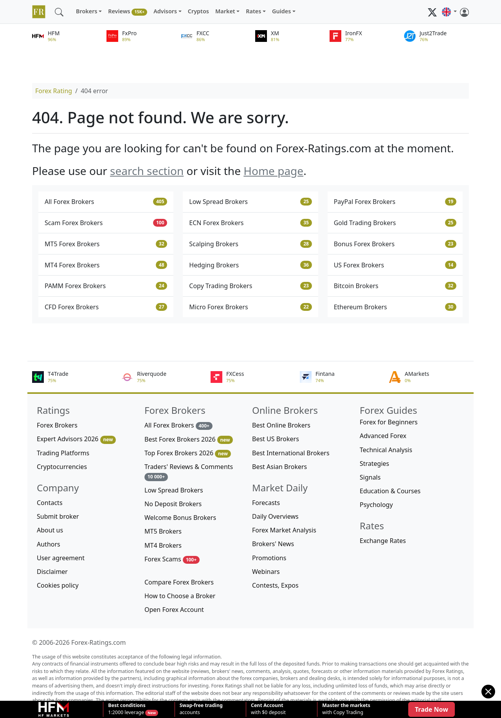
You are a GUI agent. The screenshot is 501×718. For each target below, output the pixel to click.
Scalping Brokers (250, 244)
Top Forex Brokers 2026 (187, 453)
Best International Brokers (291, 453)
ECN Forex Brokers (250, 222)
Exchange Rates (383, 540)
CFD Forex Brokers (106, 307)
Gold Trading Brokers (395, 222)
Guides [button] (281, 11)
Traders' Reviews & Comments (188, 471)
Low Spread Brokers (250, 201)
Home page (273, 170)
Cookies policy (58, 585)
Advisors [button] (165, 11)
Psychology (376, 504)
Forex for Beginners (389, 422)
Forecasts (266, 502)
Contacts (50, 502)
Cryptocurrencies (62, 466)
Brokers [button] (86, 11)
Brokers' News (273, 543)
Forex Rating (53, 91)
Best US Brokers (275, 439)
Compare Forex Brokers (179, 582)
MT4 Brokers (163, 545)
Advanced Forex (383, 435)
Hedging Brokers (250, 265)
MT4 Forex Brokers (106, 265)
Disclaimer (52, 571)
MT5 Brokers (163, 531)
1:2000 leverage (126, 709)
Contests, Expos (275, 585)
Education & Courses (390, 491)
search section (147, 170)
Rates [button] (253, 11)
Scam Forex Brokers (106, 222)
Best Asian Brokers (279, 466)
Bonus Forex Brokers (395, 244)
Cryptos (198, 11)
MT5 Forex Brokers (106, 244)
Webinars (266, 571)
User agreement (61, 558)
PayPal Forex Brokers (395, 201)
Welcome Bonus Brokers (180, 517)
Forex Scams (172, 559)
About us (50, 530)
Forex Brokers (57, 425)
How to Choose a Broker (179, 596)
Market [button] (225, 11)
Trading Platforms (63, 453)
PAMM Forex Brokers (106, 285)
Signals (370, 477)
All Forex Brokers (106, 201)
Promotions (269, 558)
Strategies (374, 463)
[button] (449, 12)
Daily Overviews (275, 516)
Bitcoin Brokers (395, 285)
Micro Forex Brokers (250, 307)
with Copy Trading (346, 709)
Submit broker (58, 516)
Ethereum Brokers (395, 307)
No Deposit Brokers (173, 504)
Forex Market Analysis (284, 530)
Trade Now (431, 709)
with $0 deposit (268, 709)
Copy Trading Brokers (250, 285)
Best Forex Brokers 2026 (188, 439)
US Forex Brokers (395, 265)
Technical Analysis (386, 450)
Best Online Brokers (281, 425)
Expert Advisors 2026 (76, 439)
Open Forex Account (174, 609)
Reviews (127, 11)
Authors (48, 544)
